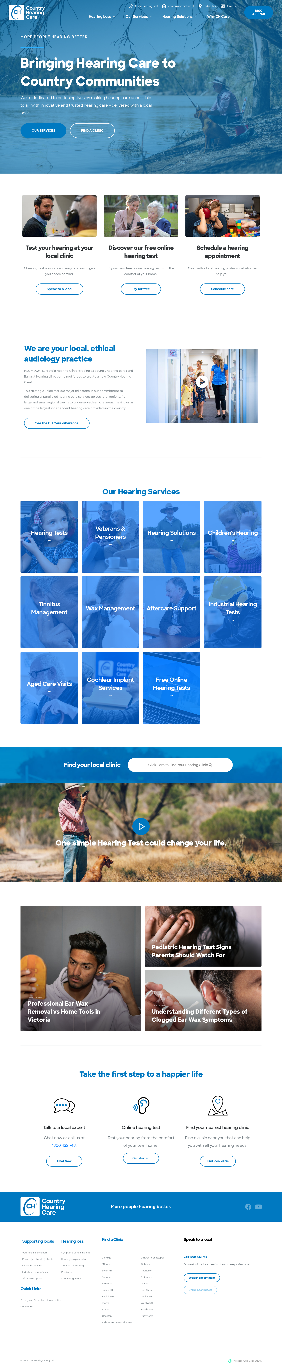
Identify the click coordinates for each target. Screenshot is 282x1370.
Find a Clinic (112, 1239)
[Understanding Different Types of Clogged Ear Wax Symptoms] (203, 1000)
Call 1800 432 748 (195, 1257)
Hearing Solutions (179, 17)
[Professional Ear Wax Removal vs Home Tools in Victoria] (81, 968)
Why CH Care (220, 17)
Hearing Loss (102, 17)
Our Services (139, 17)
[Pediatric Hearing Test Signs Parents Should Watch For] (203, 936)
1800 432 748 (64, 1145)
